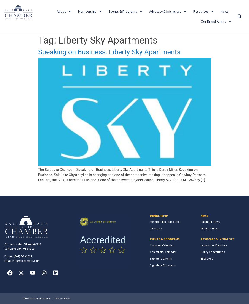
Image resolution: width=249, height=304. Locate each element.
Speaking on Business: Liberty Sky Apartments (109, 52)
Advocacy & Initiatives (168, 11)
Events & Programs (126, 11)
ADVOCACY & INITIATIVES (217, 239)
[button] (239, 16)
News (224, 11)
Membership (90, 11)
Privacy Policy (63, 298)
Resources (203, 11)
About (64, 11)
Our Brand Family (216, 21)
